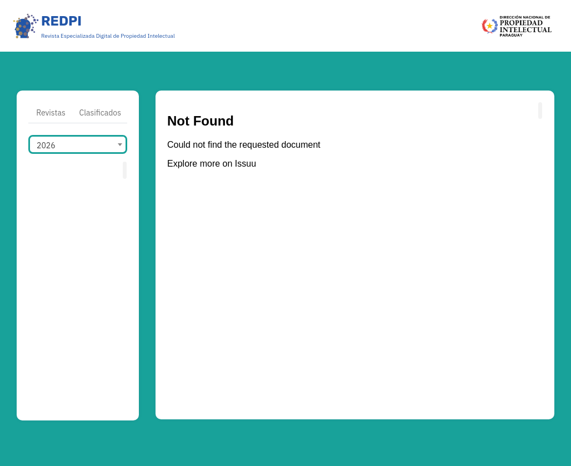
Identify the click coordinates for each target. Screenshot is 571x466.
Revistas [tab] (51, 113)
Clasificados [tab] (100, 113)
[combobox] (77, 144)
